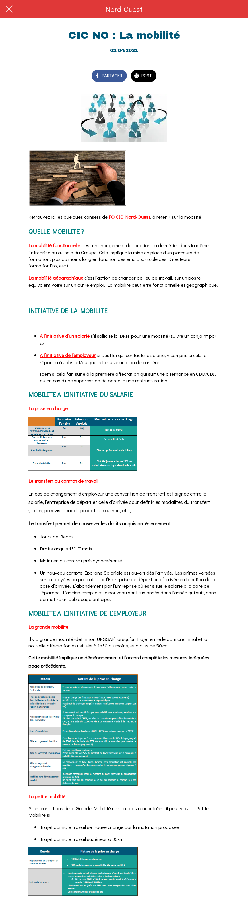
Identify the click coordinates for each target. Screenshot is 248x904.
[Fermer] (9, 9)
